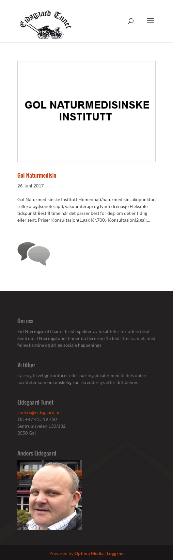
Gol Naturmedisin (36, 175)
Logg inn (115, 553)
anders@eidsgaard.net (39, 412)
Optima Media (88, 553)
